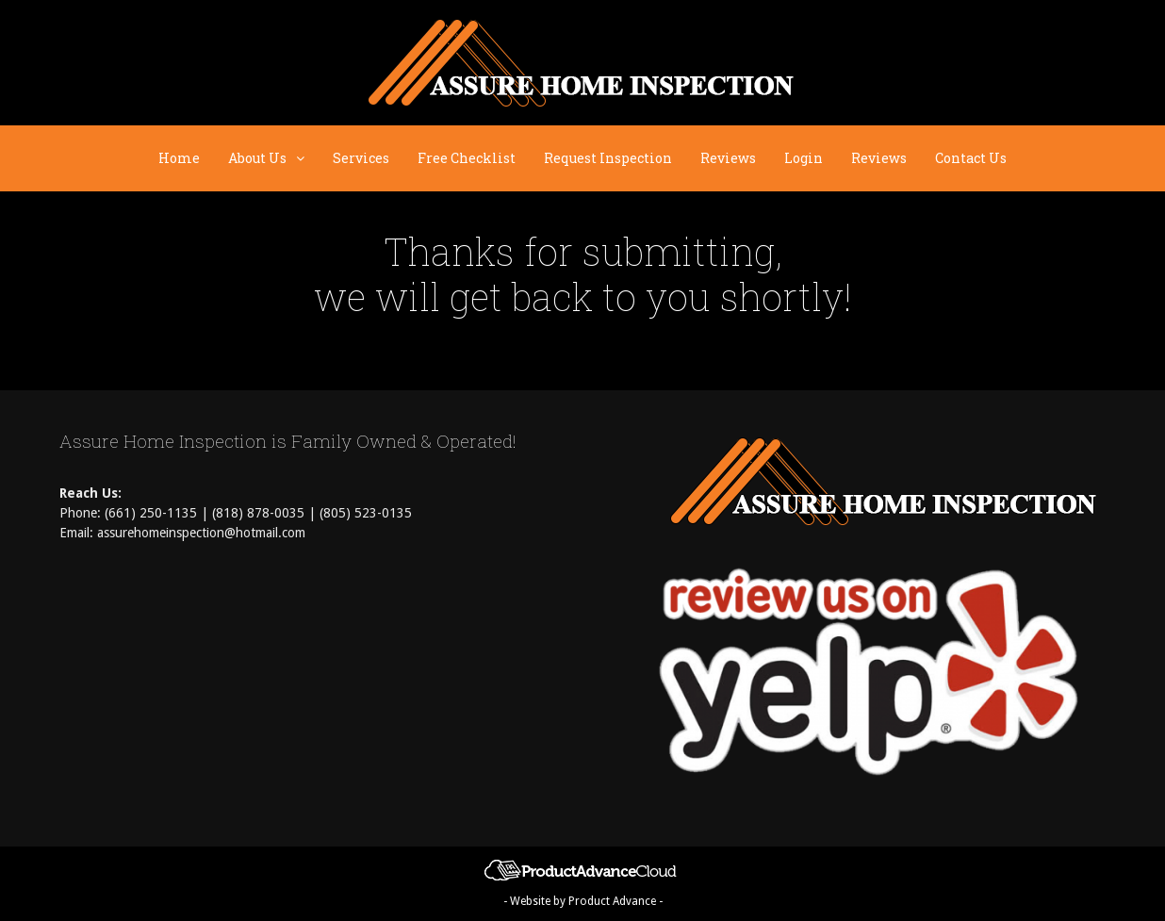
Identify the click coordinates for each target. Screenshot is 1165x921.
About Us (273, 158)
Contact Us (971, 158)
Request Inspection (608, 158)
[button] (303, 158)
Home (179, 158)
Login (803, 158)
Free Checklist (467, 158)
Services (361, 158)
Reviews (728, 158)
